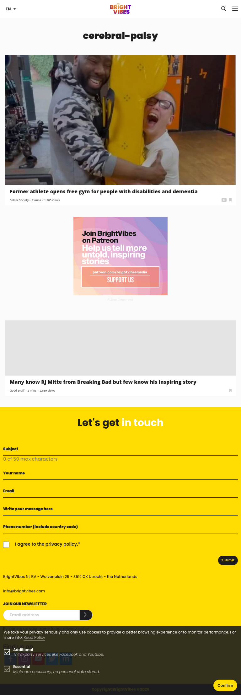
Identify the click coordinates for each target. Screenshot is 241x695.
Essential (21, 666)
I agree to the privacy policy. (46, 544)
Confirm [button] (225, 685)
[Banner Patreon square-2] (120, 255)
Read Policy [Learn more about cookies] (34, 637)
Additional (23, 649)
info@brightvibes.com (24, 591)
